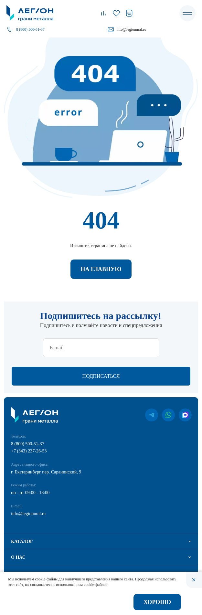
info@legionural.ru (131, 29)
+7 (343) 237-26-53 (29, 451)
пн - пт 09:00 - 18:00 (30, 492)
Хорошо (157, 602)
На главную (100, 269)
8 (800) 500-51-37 (30, 29)
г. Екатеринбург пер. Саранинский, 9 (46, 472)
